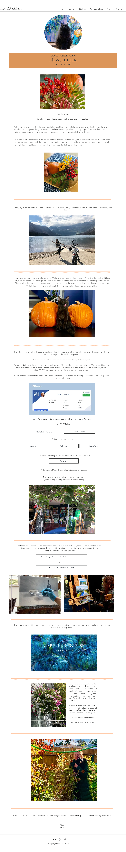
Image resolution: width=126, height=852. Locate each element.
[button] (96, 9)
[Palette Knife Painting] (44, 432)
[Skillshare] (64, 446)
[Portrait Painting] (79, 431)
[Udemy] (33, 446)
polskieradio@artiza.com (72, 479)
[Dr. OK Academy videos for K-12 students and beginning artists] (61, 557)
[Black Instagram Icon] (59, 839)
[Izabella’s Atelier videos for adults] (61, 567)
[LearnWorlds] (94, 446)
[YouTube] (54, 839)
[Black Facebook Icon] (65, 839)
